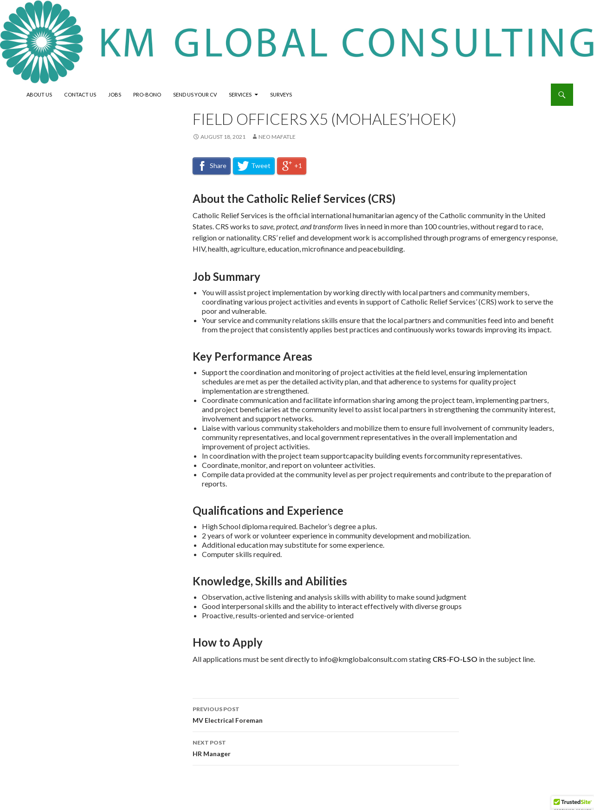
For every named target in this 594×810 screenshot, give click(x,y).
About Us (39, 94)
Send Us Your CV (195, 94)
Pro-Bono (147, 94)
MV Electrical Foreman (326, 714)
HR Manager (326, 747)
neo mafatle (277, 136)
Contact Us (80, 94)
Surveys (281, 94)
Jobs (114, 94)
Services (240, 94)
